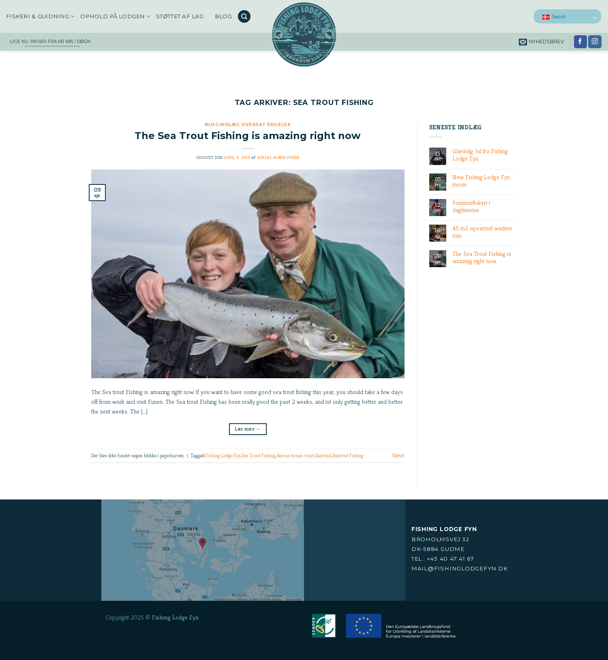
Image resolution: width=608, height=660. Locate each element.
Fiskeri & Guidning (40, 16)
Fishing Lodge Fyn (223, 455)
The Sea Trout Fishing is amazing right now (248, 135)
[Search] (244, 16)
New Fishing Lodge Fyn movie (481, 181)
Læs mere (247, 429)
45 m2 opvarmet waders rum (482, 232)
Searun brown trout (295, 455)
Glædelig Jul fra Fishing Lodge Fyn (480, 155)
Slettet (398, 455)
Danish (553, 16)
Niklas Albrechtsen (278, 157)
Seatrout (323, 455)
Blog (223, 16)
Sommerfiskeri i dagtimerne (471, 206)
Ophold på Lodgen (115, 16)
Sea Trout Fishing (259, 455)
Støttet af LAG (179, 16)
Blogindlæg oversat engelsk (248, 124)
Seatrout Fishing (348, 455)
